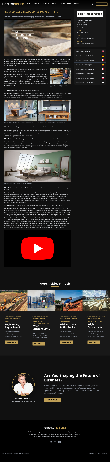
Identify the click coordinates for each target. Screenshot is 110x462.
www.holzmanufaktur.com (85, 44)
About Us (76, 4)
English (85, 4)
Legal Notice (92, 453)
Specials (54, 4)
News (69, 4)
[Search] (93, 4)
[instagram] (55, 442)
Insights (46, 4)
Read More (11, 342)
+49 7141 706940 (82, 32)
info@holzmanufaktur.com (85, 38)
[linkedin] (59, 442)
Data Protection (103, 453)
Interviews (37, 4)
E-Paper (62, 4)
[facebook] (50, 442)
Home (29, 4)
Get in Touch (52, 400)
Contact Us (101, 4)
